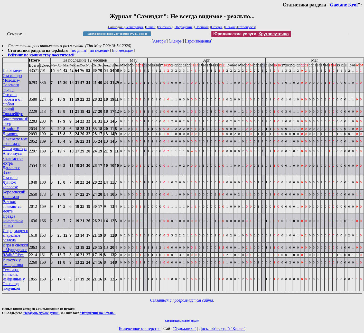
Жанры (176, 41)
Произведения (198, 41)
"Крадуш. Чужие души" (41, 313)
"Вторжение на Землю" (97, 313)
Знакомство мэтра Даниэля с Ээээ (13, 165)
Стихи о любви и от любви (12, 99)
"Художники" (184, 328)
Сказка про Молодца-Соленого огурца (12, 82)
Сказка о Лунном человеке (10, 182)
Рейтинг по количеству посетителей (41, 55)
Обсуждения (183, 27)
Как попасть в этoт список (182, 320)
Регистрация (134, 27)
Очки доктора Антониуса (15, 151)
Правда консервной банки (13, 221)
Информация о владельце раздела (15, 235)
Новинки (201, 27)
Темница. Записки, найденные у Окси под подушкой (14, 279)
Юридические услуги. (251, 34)
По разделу (12, 70)
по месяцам (123, 50)
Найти (150, 27)
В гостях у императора (13, 262)
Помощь (231, 27)
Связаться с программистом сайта (181, 300)
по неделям (100, 50)
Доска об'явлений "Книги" (222, 328)
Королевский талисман (14, 194)
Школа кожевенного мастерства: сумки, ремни (117, 33)
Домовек (10, 134)
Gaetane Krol (344, 4)
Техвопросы (246, 27)
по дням (79, 50)
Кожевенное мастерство (140, 328)
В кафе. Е (11, 128)
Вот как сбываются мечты (12, 206)
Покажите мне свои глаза (15, 141)
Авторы (159, 41)
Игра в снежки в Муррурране (15, 247)
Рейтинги (165, 27)
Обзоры (216, 27)
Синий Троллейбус (13, 111)
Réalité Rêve (13, 255)
